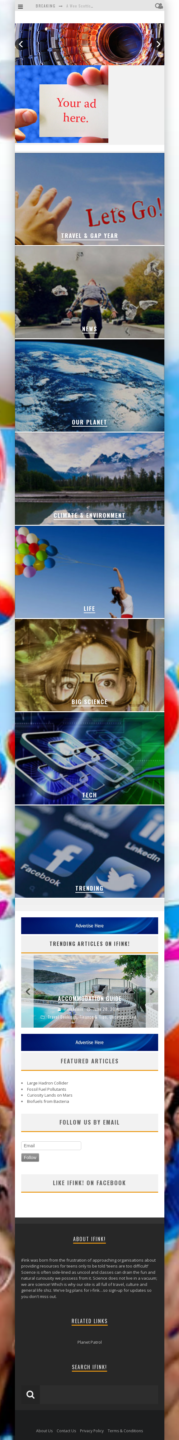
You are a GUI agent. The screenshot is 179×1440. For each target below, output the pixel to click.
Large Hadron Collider (47, 1083)
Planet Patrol (90, 1342)
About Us (44, 1430)
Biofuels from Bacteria (48, 1101)
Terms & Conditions (125, 1430)
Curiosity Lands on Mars (50, 1095)
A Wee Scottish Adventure (89, 5)
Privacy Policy (92, 1430)
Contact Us (66, 1430)
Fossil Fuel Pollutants (46, 1089)
